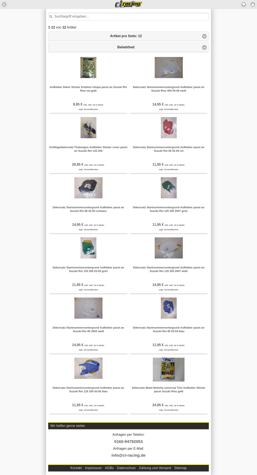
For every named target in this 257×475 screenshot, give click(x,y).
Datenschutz (126, 468)
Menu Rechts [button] (253, 4)
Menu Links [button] (4, 4)
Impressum (93, 468)
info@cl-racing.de (128, 455)
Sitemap (180, 468)
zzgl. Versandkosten (88, 109)
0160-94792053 (128, 441)
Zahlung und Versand (155, 468)
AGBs (109, 468)
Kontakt (76, 468)
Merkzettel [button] (244, 4)
